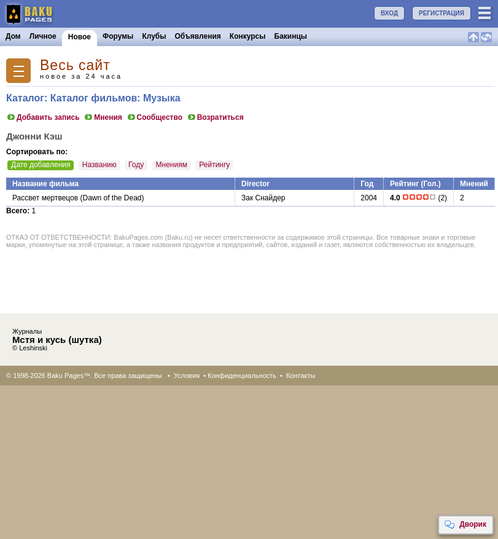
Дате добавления (40, 164)
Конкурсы (248, 36)
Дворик (465, 524)
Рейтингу (214, 164)
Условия (187, 375)
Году (136, 164)
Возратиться (215, 117)
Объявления (198, 36)
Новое (79, 37)
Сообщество (154, 117)
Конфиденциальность (242, 375)
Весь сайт (75, 65)
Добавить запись (43, 117)
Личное (42, 36)
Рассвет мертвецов (45, 198)
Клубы (154, 36)
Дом (13, 36)
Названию (99, 164)
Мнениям (171, 164)
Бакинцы (291, 36)
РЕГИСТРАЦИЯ (441, 13)
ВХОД (389, 13)
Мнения (103, 117)
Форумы (118, 36)
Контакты (301, 375)
